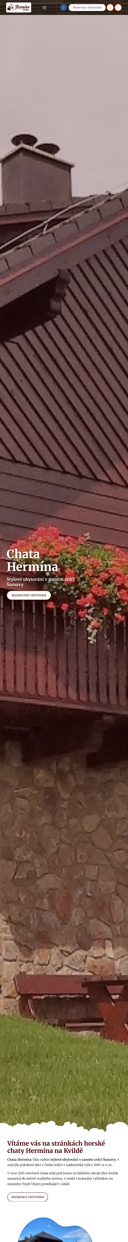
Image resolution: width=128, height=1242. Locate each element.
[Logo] (18, 7)
